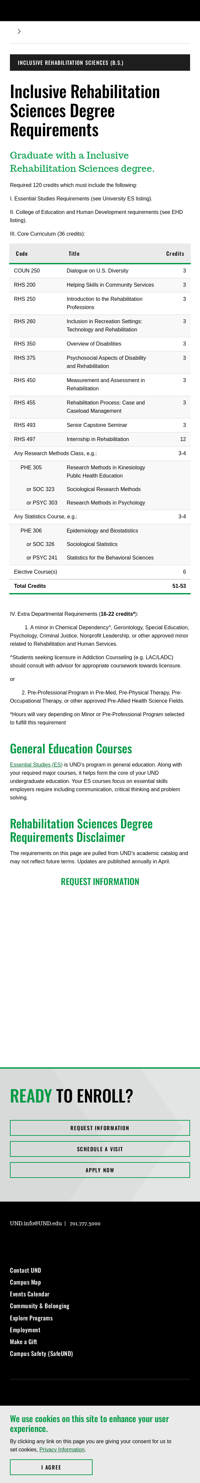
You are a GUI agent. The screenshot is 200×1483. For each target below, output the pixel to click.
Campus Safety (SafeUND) (41, 1353)
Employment (25, 1329)
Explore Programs (31, 1318)
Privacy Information (62, 1449)
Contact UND (25, 1270)
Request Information (99, 1128)
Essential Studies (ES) (36, 765)
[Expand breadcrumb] (19, 31)
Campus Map (25, 1282)
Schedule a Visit (100, 1149)
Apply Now (100, 1170)
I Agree (67, 1467)
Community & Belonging (40, 1305)
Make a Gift (23, 1341)
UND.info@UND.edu (36, 1223)
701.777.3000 (85, 1223)
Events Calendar (30, 1293)
